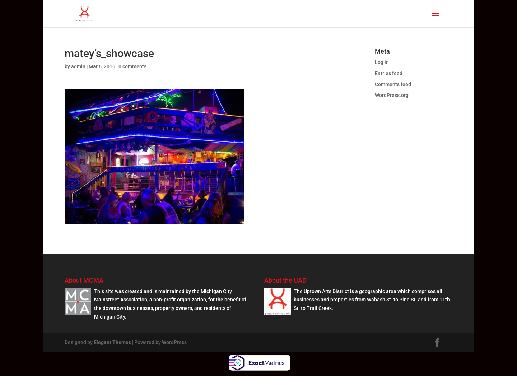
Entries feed (388, 73)
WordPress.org (392, 95)
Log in (382, 62)
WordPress (174, 342)
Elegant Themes (112, 342)
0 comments (132, 66)
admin (78, 66)
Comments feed (393, 84)
